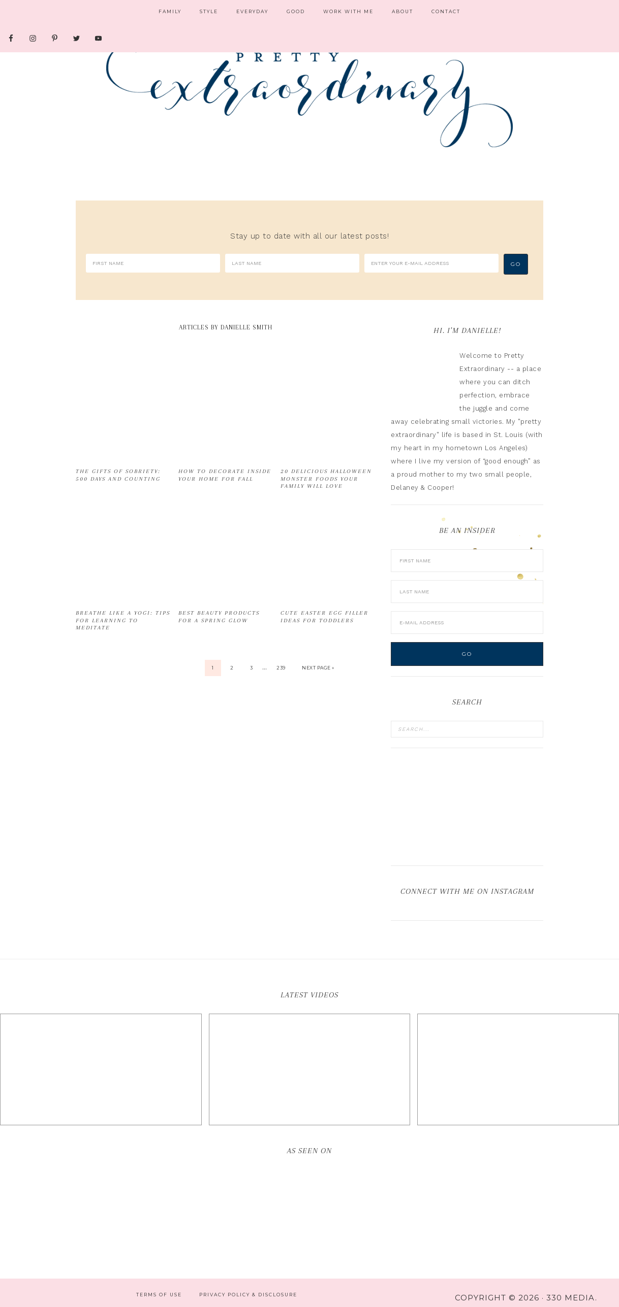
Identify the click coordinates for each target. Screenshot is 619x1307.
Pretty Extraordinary (309, 96)
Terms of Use (159, 1284)
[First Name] (153, 263)
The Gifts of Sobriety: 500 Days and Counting (118, 465)
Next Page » (318, 657)
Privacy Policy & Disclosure (248, 1284)
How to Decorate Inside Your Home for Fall (224, 465)
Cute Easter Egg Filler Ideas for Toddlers (324, 606)
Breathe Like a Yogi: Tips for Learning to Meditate (123, 610)
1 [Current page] (213, 657)
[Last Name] (292, 263)
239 (281, 657)
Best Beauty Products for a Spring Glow (219, 606)
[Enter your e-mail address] (431, 263)
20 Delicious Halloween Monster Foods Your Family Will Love (326, 468)
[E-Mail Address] (467, 612)
